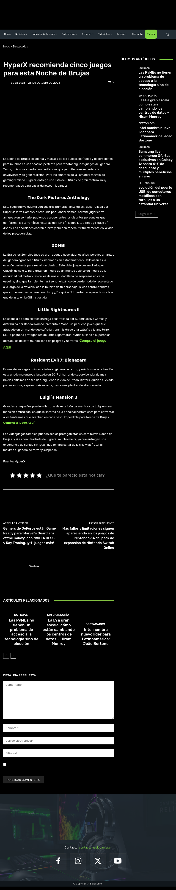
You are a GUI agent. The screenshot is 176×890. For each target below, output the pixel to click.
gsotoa (20, 82)
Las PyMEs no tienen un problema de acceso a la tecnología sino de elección (21, 644)
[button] (167, 34)
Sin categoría (58, 634)
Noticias (30, 56)
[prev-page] (6, 659)
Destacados (20, 46)
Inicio (6, 46)
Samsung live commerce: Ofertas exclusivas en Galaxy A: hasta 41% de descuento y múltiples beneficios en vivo (153, 135)
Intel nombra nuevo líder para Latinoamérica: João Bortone (95, 644)
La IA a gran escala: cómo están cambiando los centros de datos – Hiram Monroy (59, 643)
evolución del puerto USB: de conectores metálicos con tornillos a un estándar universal (154, 156)
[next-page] (13, 659)
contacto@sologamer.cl (95, 851)
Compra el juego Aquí (18, 422)
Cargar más (147, 171)
